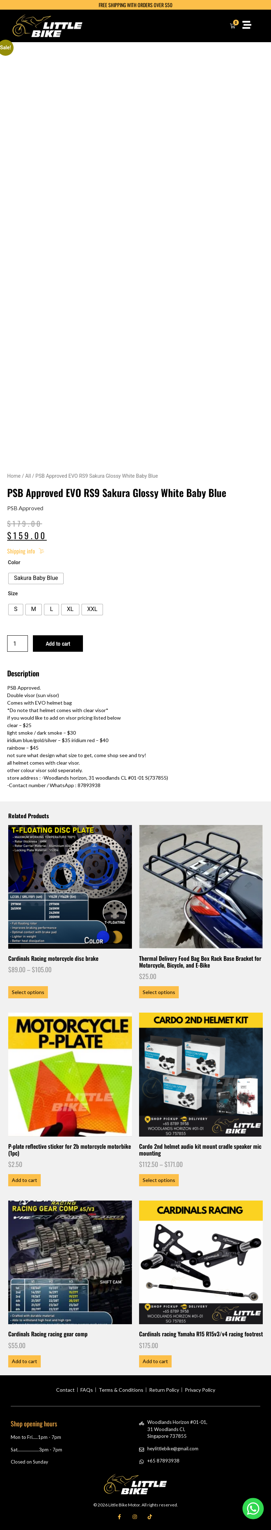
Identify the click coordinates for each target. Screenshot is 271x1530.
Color (14, 562)
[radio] (36, 578)
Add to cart (58, 643)
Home (14, 476)
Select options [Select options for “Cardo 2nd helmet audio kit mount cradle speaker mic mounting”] (159, 1180)
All (28, 476)
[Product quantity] (17, 643)
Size (13, 593)
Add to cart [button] (24, 1180)
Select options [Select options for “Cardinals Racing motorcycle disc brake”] (28, 992)
